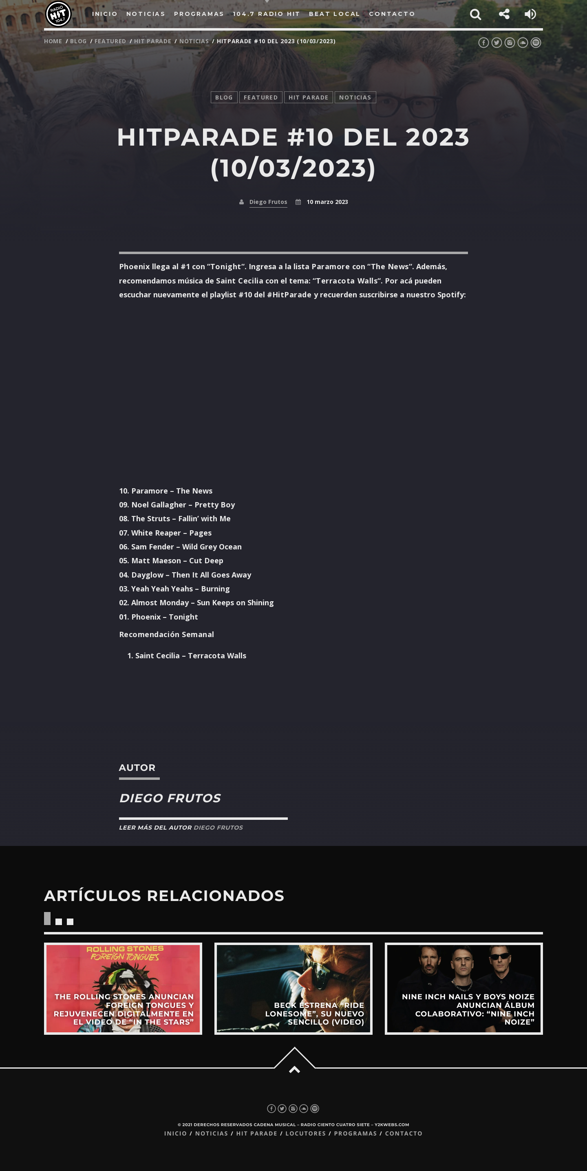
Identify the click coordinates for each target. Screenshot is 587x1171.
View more (123, 989)
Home (53, 41)
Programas (355, 1134)
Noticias (211, 1134)
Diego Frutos (268, 202)
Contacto (404, 1134)
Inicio (176, 1134)
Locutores (305, 1134)
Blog (78, 41)
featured (110, 41)
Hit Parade (152, 41)
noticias (194, 41)
